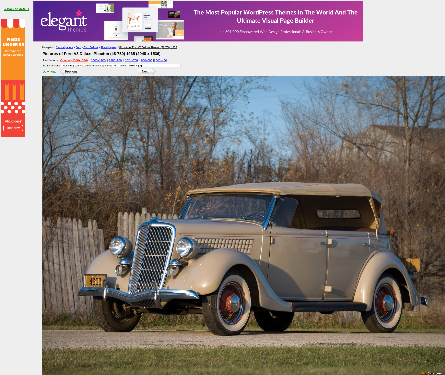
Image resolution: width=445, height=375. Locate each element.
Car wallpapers (64, 47)
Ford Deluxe (90, 47)
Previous (71, 71)
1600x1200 (98, 60)
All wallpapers (108, 47)
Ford (78, 47)
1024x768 (131, 60)
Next (145, 71)
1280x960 (115, 60)
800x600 (146, 60)
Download (49, 71)
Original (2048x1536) (74, 60)
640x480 (161, 60)
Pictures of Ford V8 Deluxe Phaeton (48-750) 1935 (148, 47)
